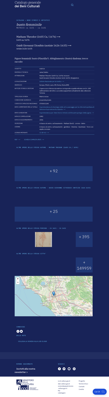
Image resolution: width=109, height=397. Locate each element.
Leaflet (58, 315)
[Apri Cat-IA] (100, 392)
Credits (81, 389)
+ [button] (18, 279)
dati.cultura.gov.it (64, 384)
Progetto (82, 381)
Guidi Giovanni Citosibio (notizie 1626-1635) (41, 45)
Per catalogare (61, 392)
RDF (16, 140)
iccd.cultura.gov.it (64, 381)
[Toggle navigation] (72, 4)
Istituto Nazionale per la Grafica (50, 81)
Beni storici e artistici (38, 20)
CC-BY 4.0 (42, 133)
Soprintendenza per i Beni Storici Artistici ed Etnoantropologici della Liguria (65, 113)
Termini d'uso (83, 384)
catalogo (20, 20)
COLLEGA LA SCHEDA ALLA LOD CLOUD (32, 341)
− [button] (18, 282)
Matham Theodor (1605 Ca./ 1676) (36, 36)
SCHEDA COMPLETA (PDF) (32, 140)
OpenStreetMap (67, 315)
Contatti (81, 387)
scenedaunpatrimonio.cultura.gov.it (65, 387)
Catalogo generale (28, 4)
